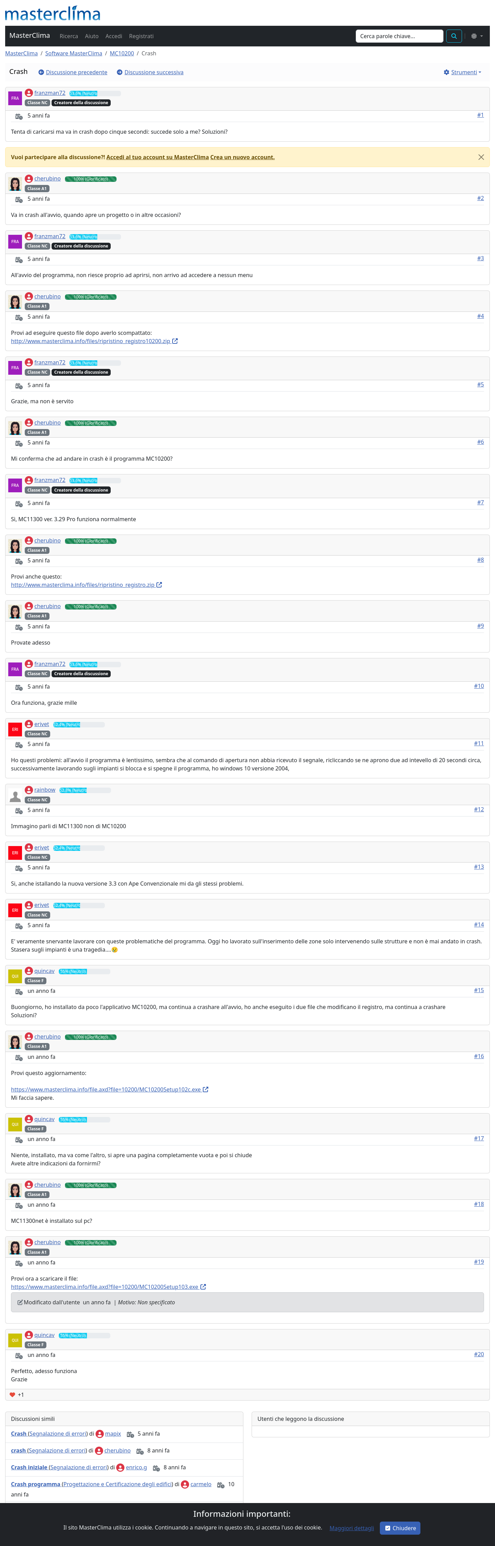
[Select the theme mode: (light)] (477, 36)
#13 (479, 866)
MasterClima (29, 35)
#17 (479, 1138)
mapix (108, 1433)
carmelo (196, 1484)
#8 (480, 559)
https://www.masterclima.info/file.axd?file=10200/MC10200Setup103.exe (109, 1287)
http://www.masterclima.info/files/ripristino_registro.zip (87, 585)
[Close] (481, 157)
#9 (480, 625)
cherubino (43, 178)
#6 (480, 442)
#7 (480, 502)
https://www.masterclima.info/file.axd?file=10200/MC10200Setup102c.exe (110, 1089)
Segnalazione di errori (58, 1433)
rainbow (40, 789)
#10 (479, 686)
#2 (480, 198)
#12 (479, 809)
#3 (480, 258)
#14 (479, 924)
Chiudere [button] (400, 1528)
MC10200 (122, 53)
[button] (68, 36)
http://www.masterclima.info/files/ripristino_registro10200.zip (94, 341)
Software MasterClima (73, 53)
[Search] (399, 36)
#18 (479, 1204)
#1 (480, 115)
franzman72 (45, 93)
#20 (479, 1354)
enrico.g (131, 1467)
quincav (40, 971)
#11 (479, 743)
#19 (479, 1261)
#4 (480, 316)
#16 (479, 1056)
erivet (37, 724)
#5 (480, 384)
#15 (479, 990)
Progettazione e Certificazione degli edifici (118, 1484)
